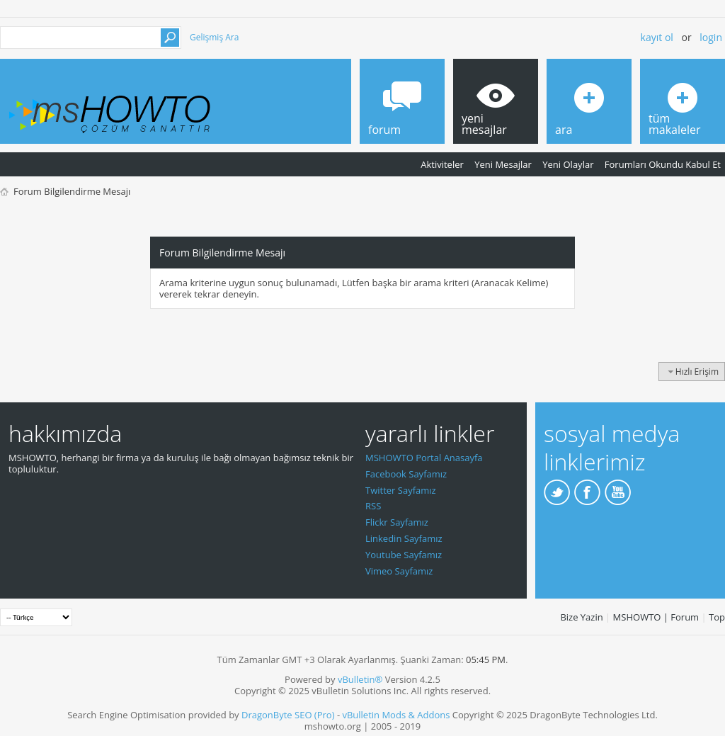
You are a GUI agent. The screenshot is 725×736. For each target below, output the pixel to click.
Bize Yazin (581, 617)
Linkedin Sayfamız (404, 538)
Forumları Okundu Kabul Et (663, 164)
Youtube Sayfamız (403, 554)
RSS (373, 505)
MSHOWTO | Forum (656, 617)
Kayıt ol (657, 37)
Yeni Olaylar (567, 164)
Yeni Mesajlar (503, 164)
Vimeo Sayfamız (399, 571)
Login (711, 37)
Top (717, 617)
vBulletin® (360, 679)
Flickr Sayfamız (396, 522)
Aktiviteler (442, 164)
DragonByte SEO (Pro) (288, 714)
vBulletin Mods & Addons (396, 714)
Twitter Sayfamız (400, 490)
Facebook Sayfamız (406, 474)
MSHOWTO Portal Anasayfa (424, 457)
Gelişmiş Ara (214, 37)
